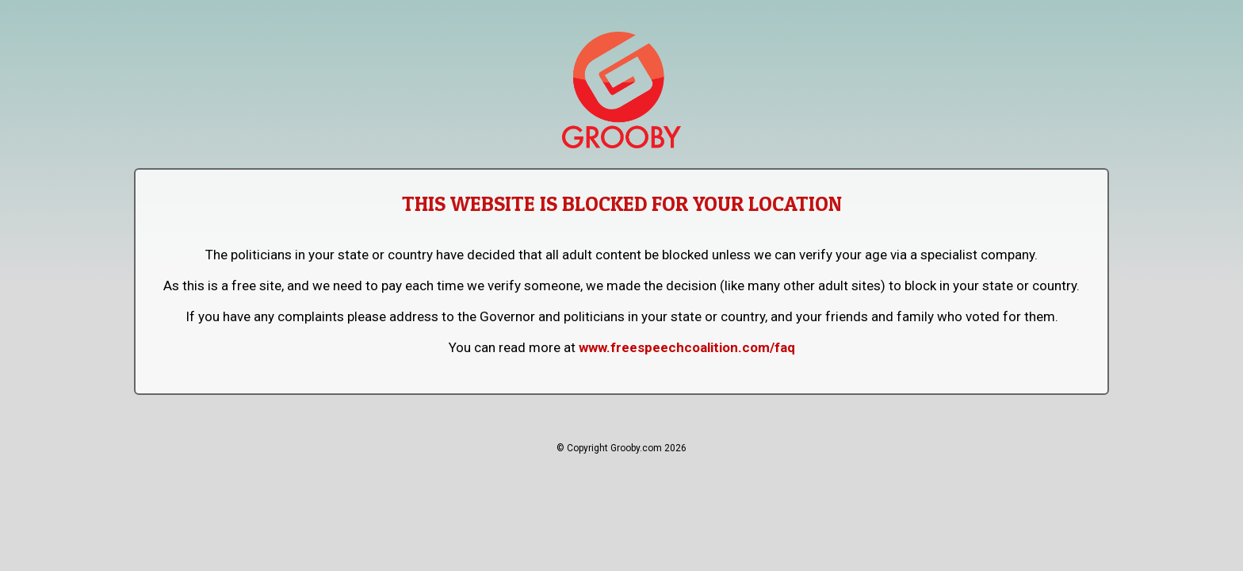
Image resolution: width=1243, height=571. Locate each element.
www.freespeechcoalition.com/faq (687, 347)
